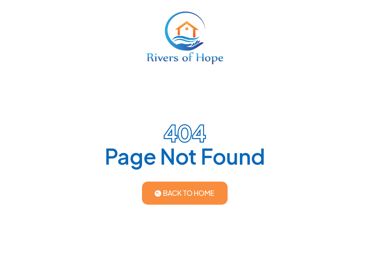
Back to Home (188, 193)
